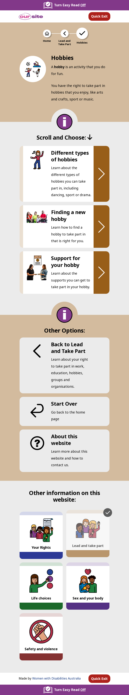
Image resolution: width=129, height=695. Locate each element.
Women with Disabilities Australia (56, 678)
